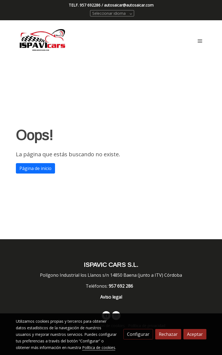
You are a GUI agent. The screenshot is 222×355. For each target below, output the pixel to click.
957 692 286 (121, 286)
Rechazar (168, 334)
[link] (42, 41)
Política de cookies (98, 347)
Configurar (138, 334)
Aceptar (195, 334)
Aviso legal (111, 297)
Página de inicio (35, 168)
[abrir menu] (199, 41)
